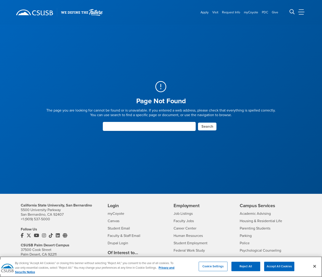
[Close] (315, 270)
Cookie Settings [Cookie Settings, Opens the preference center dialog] (213, 270)
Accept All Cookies (279, 270)
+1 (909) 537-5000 (35, 219)
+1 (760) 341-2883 (34, 259)
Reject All (245, 270)
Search (207, 126)
